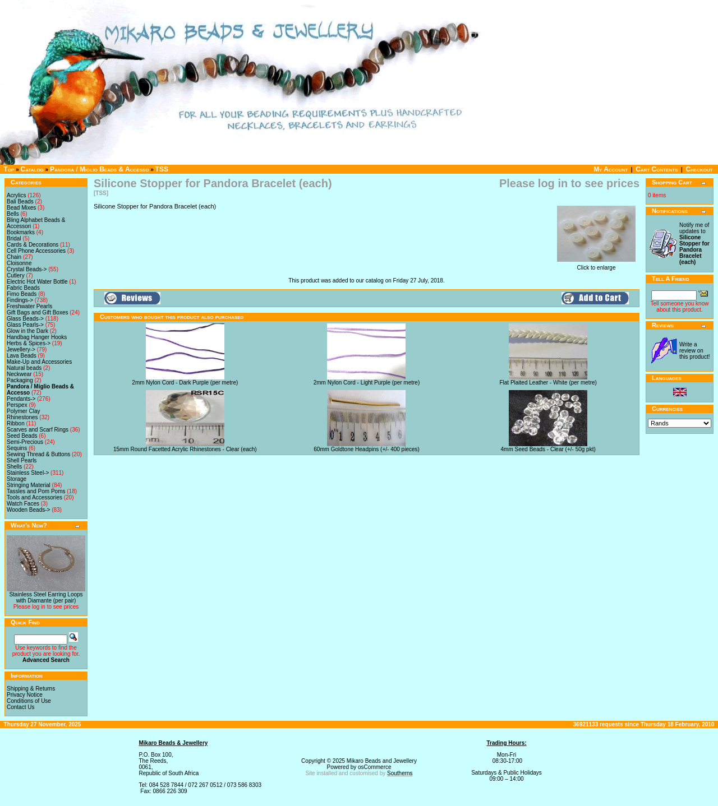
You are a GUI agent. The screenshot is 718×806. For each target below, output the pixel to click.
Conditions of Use (29, 701)
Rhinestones (22, 417)
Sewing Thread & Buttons (38, 454)
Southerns (400, 773)
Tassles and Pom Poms (36, 491)
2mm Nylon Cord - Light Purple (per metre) (367, 382)
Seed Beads (22, 436)
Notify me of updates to (694, 243)
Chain (14, 257)
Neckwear (19, 374)
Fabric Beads (23, 288)
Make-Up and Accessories (39, 362)
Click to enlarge (596, 265)
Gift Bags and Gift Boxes (37, 312)
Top (9, 169)
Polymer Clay (23, 411)
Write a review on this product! (694, 350)
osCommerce (374, 767)
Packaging (20, 380)
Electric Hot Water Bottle (37, 282)
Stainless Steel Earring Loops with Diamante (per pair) (45, 597)
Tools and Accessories (34, 497)
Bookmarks (21, 232)
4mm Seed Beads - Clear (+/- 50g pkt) (548, 449)
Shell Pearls (21, 460)
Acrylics (16, 195)
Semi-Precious (25, 442)
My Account (610, 169)
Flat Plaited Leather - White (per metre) (547, 382)
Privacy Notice (25, 695)
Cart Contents (657, 169)
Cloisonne (19, 263)
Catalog (32, 169)
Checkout (698, 169)
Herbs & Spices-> (28, 343)
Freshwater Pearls (29, 306)
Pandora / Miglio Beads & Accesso (99, 169)
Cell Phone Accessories (36, 251)
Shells (14, 467)
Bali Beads (20, 201)
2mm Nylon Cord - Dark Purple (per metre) (185, 382)
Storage (16, 479)
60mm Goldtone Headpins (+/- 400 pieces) (367, 449)
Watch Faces (23, 504)
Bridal (14, 238)
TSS (161, 169)
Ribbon (16, 423)
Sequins (17, 448)
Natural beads (24, 368)
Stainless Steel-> (28, 473)
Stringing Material (28, 485)
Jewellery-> (21, 349)
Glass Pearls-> (25, 325)
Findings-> (20, 300)
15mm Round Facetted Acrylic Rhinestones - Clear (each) (185, 449)
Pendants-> (21, 399)
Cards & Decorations (32, 245)
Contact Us (20, 707)
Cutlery (16, 275)
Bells (13, 214)
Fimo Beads (21, 294)
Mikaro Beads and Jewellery (382, 761)
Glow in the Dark (27, 331)
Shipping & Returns (31, 688)
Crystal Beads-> (27, 269)
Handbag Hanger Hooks (37, 337)
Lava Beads (21, 356)
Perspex (17, 405)
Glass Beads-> (25, 319)
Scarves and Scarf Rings (37, 430)
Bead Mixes (21, 208)
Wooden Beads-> (28, 510)
